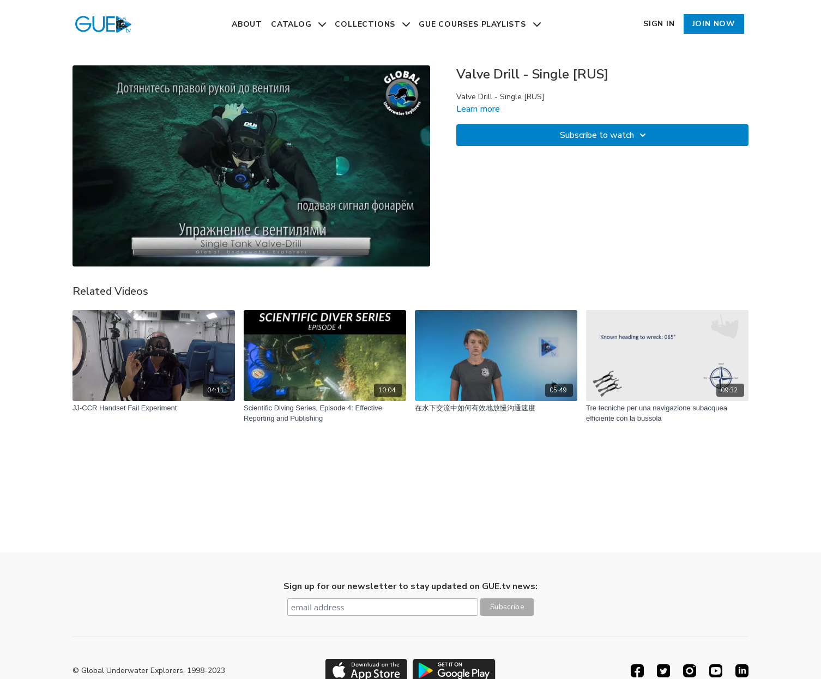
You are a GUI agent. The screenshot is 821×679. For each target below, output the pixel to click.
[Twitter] (663, 670)
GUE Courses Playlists (480, 24)
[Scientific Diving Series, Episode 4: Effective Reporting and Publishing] (325, 413)
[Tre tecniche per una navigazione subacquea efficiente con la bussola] (667, 413)
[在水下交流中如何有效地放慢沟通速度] (496, 408)
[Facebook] (637, 670)
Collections (372, 24)
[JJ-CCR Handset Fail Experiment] (154, 408)
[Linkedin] (741, 670)
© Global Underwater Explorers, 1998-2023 (149, 671)
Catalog (298, 24)
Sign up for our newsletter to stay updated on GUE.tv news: (410, 586)
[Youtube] (715, 670)
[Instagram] (689, 670)
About (247, 24)
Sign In (659, 24)
